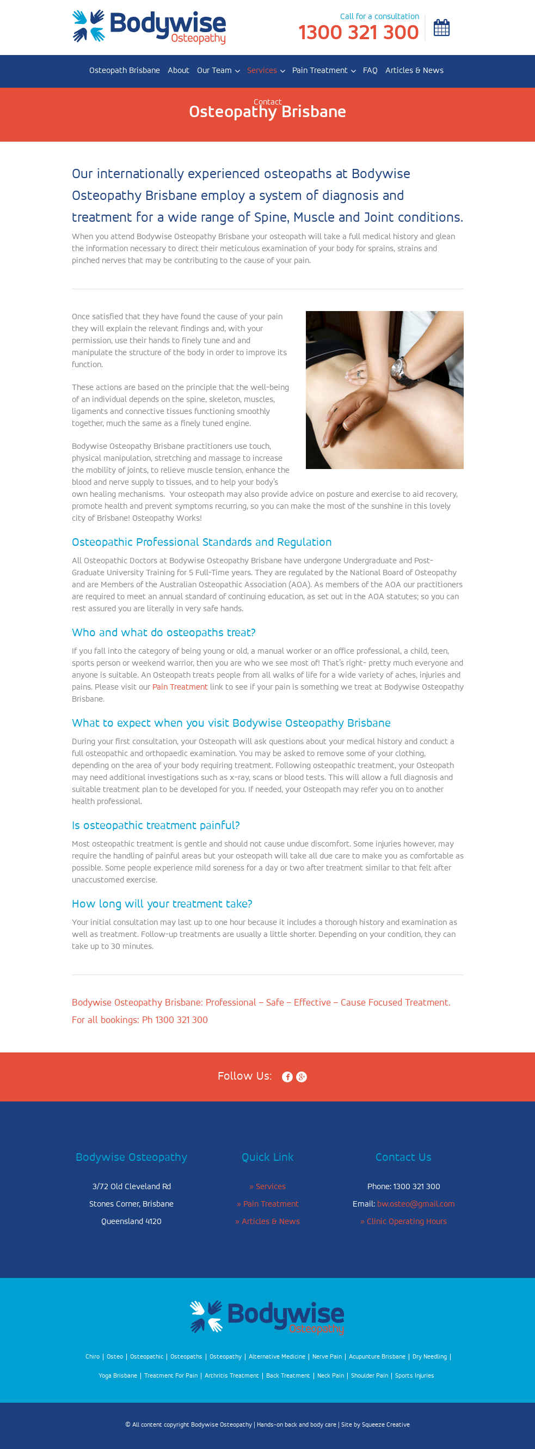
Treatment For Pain (171, 1376)
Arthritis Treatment (232, 1376)
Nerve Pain (327, 1357)
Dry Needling (430, 1357)
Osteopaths (186, 1357)
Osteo (115, 1357)
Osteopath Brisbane (124, 70)
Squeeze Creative (386, 1425)
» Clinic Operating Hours (403, 1221)
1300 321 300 (359, 33)
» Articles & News (267, 1221)
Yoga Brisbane (118, 1376)
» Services (267, 1187)
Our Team (214, 70)
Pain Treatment (320, 70)
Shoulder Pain (369, 1376)
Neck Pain (330, 1376)
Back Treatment (288, 1376)
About (178, 70)
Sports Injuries (414, 1376)
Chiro (92, 1357)
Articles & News (414, 70)
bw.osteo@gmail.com (416, 1204)
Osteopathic (146, 1357)
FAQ (370, 70)
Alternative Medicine (277, 1357)
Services (262, 70)
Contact (268, 102)
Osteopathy (226, 1357)
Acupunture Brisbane (377, 1357)
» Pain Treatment (268, 1204)
